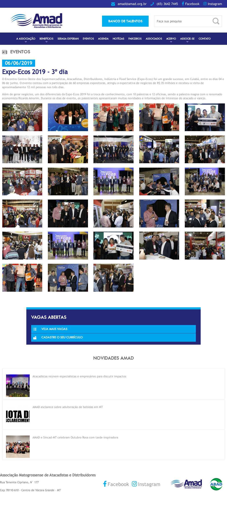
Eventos (88, 38)
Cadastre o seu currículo (58, 337)
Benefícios (46, 38)
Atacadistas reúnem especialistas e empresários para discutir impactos (79, 376)
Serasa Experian (68, 38)
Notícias (118, 38)
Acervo (171, 38)
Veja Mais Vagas (50, 329)
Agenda (103, 38)
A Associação (25, 38)
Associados (154, 38)
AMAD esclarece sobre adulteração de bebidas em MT (68, 407)
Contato (205, 38)
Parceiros (135, 38)
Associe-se (187, 38)
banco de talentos (125, 21)
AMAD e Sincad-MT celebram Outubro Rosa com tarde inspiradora (75, 437)
